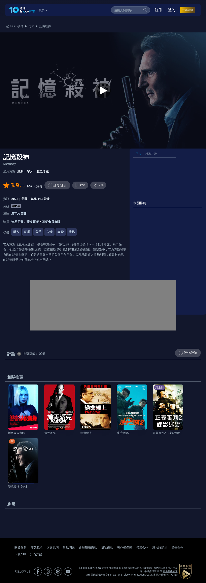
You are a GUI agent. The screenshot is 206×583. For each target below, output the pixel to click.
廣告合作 (177, 547)
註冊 (158, 9)
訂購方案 (36, 554)
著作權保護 (124, 547)
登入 (171, 9)
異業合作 (142, 547)
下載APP (20, 554)
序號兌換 (37, 547)
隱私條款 (107, 547)
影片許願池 (159, 547)
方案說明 (53, 547)
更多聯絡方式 (170, 571)
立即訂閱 (187, 10)
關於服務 (20, 547)
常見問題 (69, 547)
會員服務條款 (88, 547)
